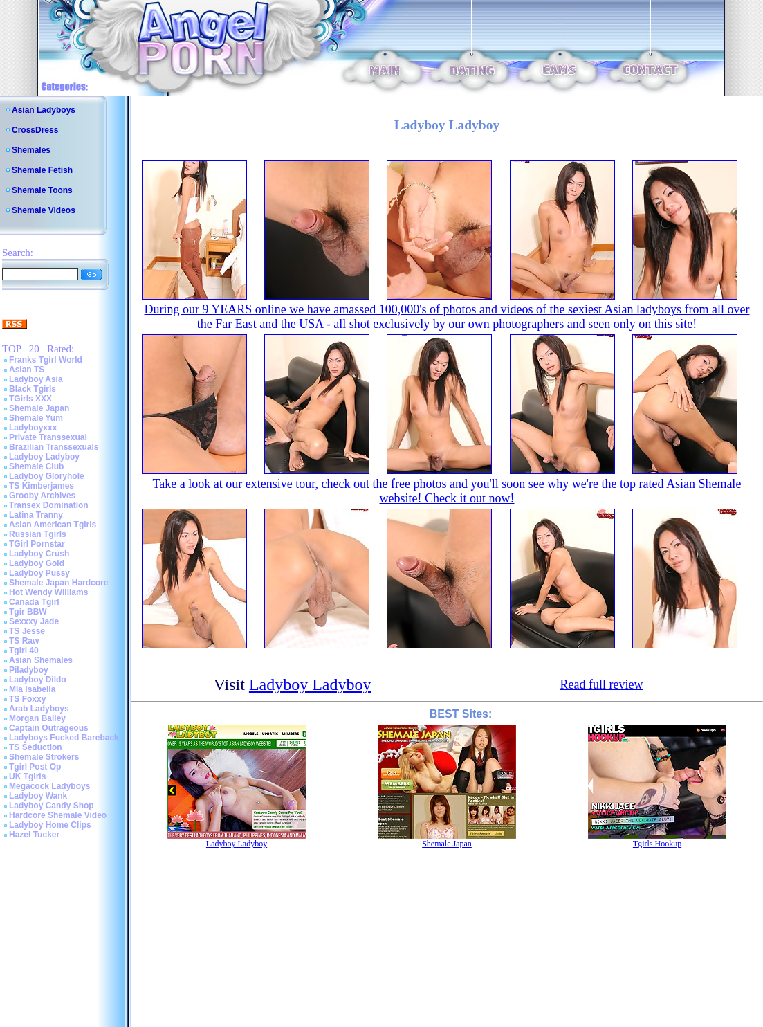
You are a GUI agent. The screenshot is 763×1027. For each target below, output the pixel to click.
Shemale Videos (43, 210)
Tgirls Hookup (657, 843)
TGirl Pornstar (37, 544)
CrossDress (35, 130)
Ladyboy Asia (36, 379)
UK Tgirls (27, 776)
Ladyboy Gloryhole (46, 476)
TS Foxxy (27, 699)
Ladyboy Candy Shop (51, 805)
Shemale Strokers (44, 757)
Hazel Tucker (34, 834)
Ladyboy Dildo (37, 679)
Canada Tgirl (34, 602)
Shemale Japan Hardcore (58, 583)
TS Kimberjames (41, 486)
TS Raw (24, 641)
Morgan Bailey (37, 718)
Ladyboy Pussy (39, 573)
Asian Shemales (41, 660)
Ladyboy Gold (36, 563)
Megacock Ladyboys (49, 786)
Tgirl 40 (24, 650)
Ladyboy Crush (39, 553)
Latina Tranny (36, 515)
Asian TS (26, 369)
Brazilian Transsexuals (53, 447)
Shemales (31, 150)
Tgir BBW (28, 612)
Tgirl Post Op (35, 767)
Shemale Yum (36, 418)
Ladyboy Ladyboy (44, 457)
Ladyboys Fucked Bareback (64, 738)
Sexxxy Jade (34, 621)
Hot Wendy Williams (48, 592)
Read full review (601, 684)
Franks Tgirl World (45, 360)
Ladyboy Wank (38, 796)
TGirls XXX (30, 398)
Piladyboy (28, 670)
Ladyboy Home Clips (50, 825)
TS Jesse (27, 631)
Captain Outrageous (49, 728)
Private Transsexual (48, 437)
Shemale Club (36, 466)
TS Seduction (35, 747)
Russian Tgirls (37, 534)
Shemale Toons (42, 190)
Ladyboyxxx (33, 428)
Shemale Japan (39, 408)
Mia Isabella (32, 689)
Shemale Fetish (42, 170)
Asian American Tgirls (52, 524)
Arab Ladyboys (39, 709)
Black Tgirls (32, 389)
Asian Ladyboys (43, 110)
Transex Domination (49, 505)
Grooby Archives (42, 495)
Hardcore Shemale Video (58, 815)
